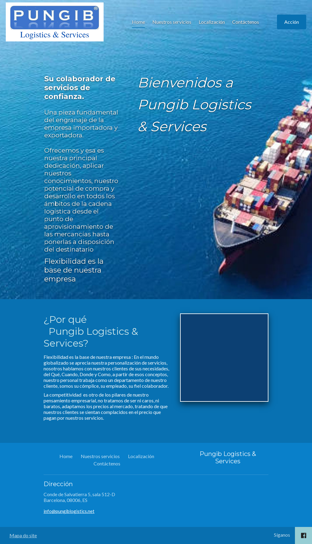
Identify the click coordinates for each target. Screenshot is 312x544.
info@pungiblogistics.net (69, 511)
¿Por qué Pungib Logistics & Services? (91, 331)
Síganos (282, 535)
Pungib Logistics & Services (228, 457)
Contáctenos (136, 53)
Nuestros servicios (62, 53)
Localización (103, 53)
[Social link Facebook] (303, 535)
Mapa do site (23, 535)
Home (29, 53)
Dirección (58, 484)
